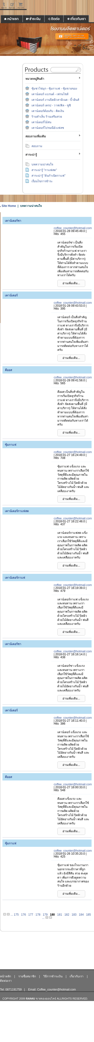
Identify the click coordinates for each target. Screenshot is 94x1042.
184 (81, 914)
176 (23, 914)
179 (45, 914)
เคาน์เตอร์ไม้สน (41, 122)
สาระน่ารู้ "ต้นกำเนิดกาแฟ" (48, 175)
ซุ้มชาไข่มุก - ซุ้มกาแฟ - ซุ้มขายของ (54, 88)
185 (88, 914)
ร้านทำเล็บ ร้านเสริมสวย (46, 116)
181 (59, 914)
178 (37, 914)
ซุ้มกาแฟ (10, 444)
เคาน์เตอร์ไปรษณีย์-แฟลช (47, 128)
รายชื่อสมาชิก (27, 976)
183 (74, 914)
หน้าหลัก (5, 976)
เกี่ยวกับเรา (77, 976)
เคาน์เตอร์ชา (13, 221)
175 (16, 914)
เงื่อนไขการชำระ (41, 181)
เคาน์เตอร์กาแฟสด (17, 511)
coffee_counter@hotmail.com (73, 228)
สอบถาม (36, 146)
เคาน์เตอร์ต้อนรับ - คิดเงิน (47, 111)
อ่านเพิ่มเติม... (71, 283)
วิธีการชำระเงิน (53, 976)
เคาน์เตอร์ (11, 295)
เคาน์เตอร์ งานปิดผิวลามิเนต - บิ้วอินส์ (55, 99)
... (11, 914)
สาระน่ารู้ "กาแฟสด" (44, 170)
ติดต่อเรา (6, 980)
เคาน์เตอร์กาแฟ (15, 577)
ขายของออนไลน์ (46, 998)
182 (66, 914)
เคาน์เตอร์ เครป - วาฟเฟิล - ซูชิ (51, 105)
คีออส (8, 370)
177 (30, 914)
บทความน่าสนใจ (42, 164)
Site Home (9, 206)
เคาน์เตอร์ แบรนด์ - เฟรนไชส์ (50, 94)
